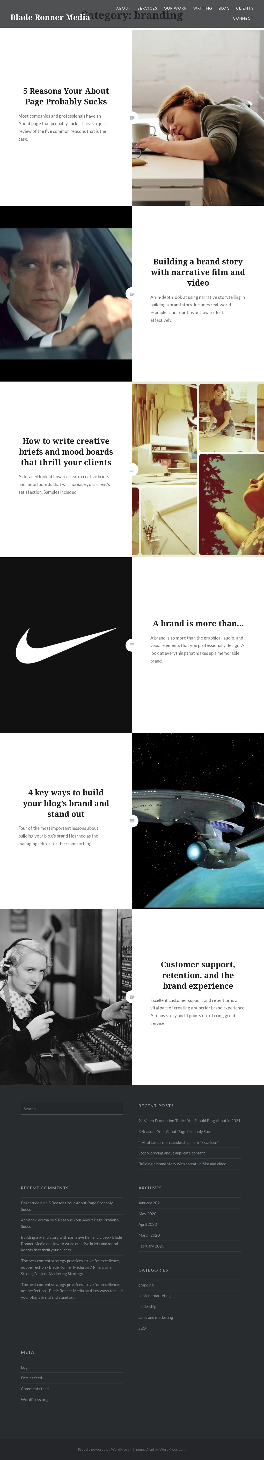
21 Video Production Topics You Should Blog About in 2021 (189, 1120)
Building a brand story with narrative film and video (182, 1163)
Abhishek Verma (35, 1220)
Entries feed (31, 1377)
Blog (224, 8)
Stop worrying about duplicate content (171, 1153)
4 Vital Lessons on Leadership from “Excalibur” (178, 1142)
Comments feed (35, 1388)
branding (146, 1285)
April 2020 (147, 1224)
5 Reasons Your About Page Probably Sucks (176, 1131)
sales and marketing (155, 1317)
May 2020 (147, 1213)
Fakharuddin (31, 1202)
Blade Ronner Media (50, 17)
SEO (142, 1328)
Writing (202, 8)
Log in (26, 1367)
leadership (147, 1306)
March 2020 (149, 1235)
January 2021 (150, 1202)
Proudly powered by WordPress (103, 1449)
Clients (245, 8)
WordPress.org (34, 1399)
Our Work (175, 8)
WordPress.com (172, 1449)
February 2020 (151, 1246)
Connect (243, 18)
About (123, 8)
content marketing (154, 1295)
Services (147, 8)
